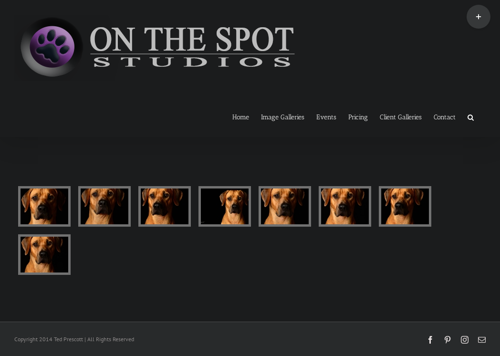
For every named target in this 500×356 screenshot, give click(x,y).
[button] (471, 116)
